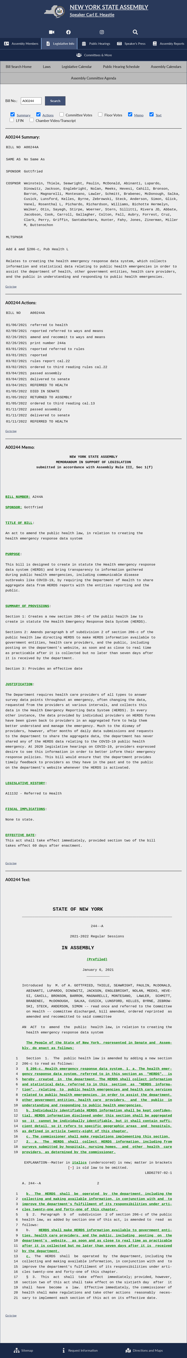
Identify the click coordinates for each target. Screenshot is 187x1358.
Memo (140, 129)
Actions (48, 129)
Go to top (10, 300)
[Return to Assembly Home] (93, 12)
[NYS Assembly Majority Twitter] (84, 35)
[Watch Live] (50, 35)
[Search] (136, 35)
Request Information (79, 1350)
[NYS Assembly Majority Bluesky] (119, 35)
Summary (24, 129)
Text (160, 129)
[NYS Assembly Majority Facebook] (67, 35)
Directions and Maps (144, 1350)
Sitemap (23, 1350)
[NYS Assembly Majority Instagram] (102, 35)
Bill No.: (11, 113)
